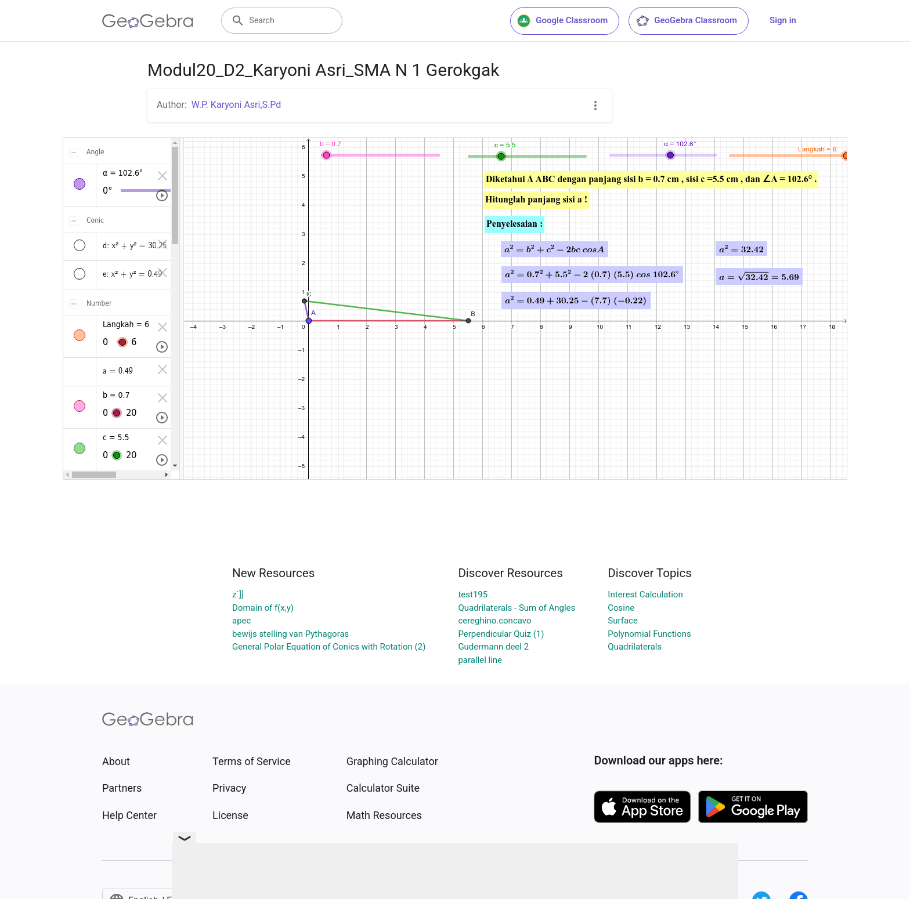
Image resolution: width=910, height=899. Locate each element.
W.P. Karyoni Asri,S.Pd (236, 104)
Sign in (783, 20)
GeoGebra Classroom (686, 21)
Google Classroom (562, 21)
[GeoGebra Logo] (147, 21)
